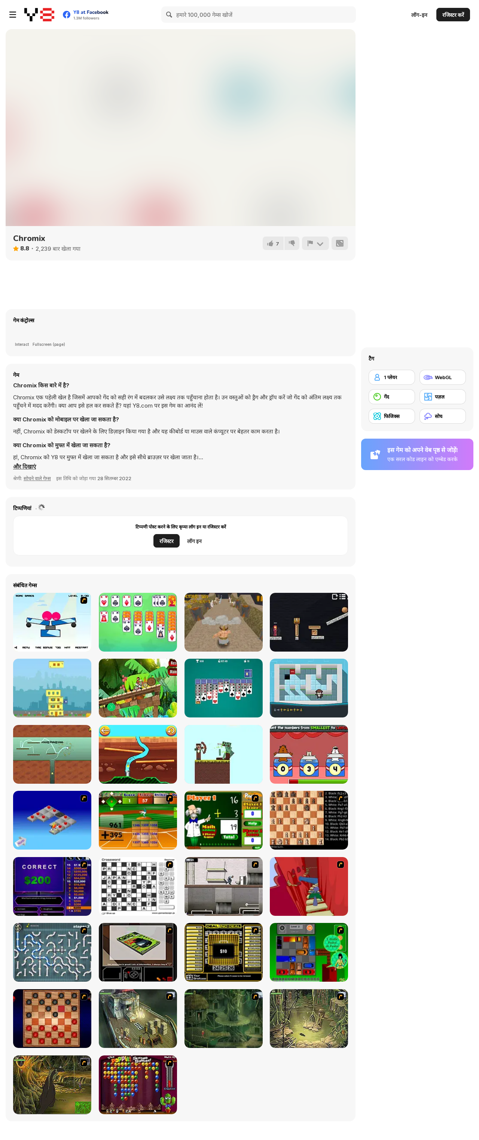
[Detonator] (52, 820)
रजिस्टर (166, 541)
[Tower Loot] (309, 622)
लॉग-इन (419, 15)
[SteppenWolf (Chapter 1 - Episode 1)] (138, 1018)
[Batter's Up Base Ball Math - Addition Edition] (138, 820)
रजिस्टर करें (453, 15)
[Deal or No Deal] (223, 952)
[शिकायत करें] (315, 243)
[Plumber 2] (52, 952)
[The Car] (138, 952)
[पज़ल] (442, 396)
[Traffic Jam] (309, 952)
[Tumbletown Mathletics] (309, 754)
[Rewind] (52, 754)
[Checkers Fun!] (52, 1018)
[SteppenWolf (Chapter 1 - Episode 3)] (309, 1018)
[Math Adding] (223, 820)
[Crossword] (138, 886)
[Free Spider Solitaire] (223, 688)
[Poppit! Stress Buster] (138, 1084)
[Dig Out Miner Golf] (138, 754)
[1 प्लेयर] (392, 377)
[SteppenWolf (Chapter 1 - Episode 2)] (223, 1018)
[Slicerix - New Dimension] (52, 622)
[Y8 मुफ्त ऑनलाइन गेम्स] (39, 14)
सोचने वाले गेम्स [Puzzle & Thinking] (37, 478)
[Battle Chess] (309, 820)
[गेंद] (392, 396)
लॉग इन (194, 541)
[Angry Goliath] (223, 622)
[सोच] (442, 416)
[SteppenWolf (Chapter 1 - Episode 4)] (52, 1084)
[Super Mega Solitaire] (138, 622)
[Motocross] (138, 688)
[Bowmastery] (223, 754)
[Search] (169, 14)
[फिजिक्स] (392, 416)
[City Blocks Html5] (52, 688)
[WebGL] (442, 377)
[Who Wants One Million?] (52, 886)
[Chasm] (309, 886)
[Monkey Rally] (309, 688)
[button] (24, 467)
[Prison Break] (223, 886)
